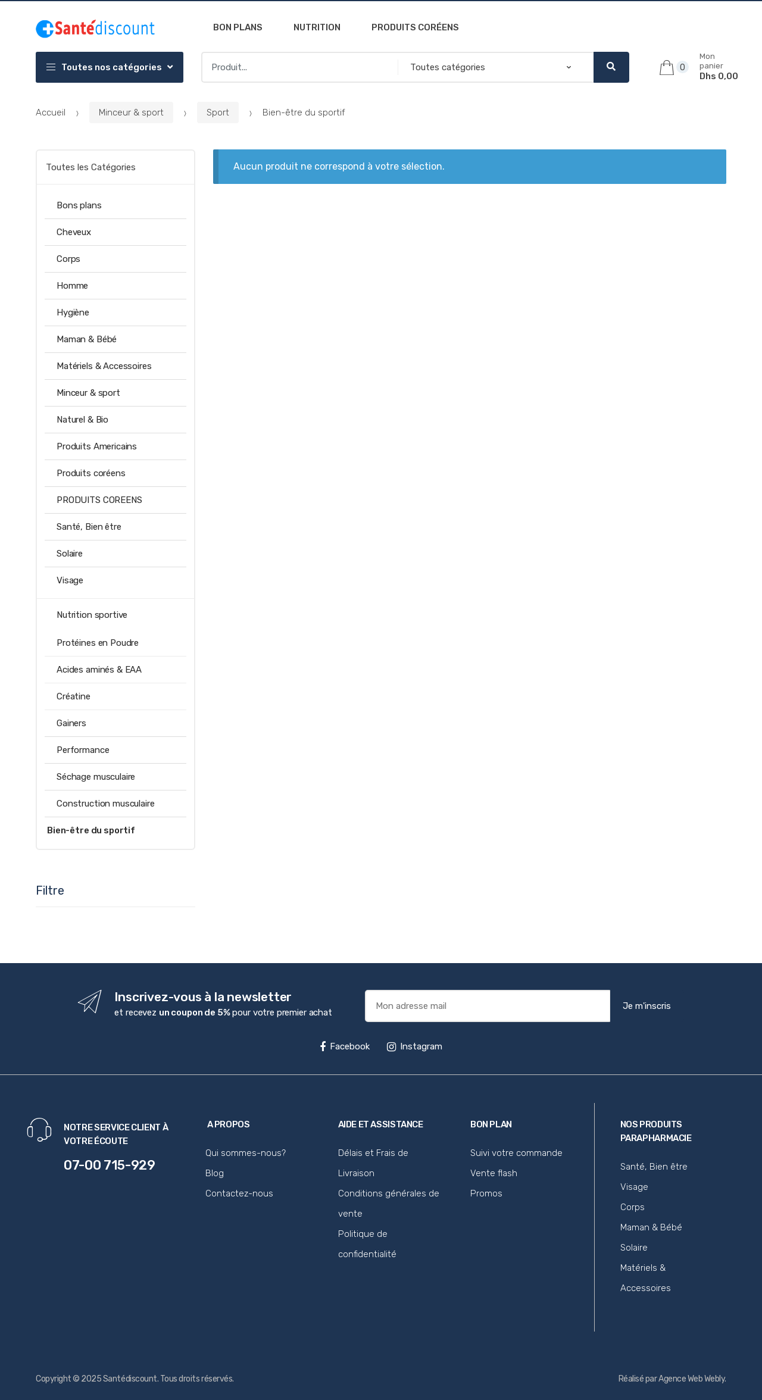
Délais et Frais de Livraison (373, 1163)
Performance (83, 750)
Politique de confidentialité (367, 1244)
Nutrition (317, 27)
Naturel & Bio (82, 419)
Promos (486, 1193)
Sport (218, 112)
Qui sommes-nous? (245, 1153)
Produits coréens (415, 27)
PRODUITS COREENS (99, 500)
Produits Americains (97, 446)
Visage (70, 580)
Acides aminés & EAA (99, 669)
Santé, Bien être (89, 526)
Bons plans (79, 205)
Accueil (50, 112)
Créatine (73, 696)
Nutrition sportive (92, 615)
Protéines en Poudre (98, 643)
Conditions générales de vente (388, 1203)
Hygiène (73, 312)
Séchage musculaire (96, 776)
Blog (214, 1173)
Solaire (70, 553)
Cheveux (74, 232)
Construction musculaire (106, 803)
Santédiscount (130, 1379)
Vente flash (493, 1173)
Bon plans (238, 27)
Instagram (414, 1046)
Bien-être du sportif (91, 830)
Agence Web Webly (691, 1379)
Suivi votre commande (516, 1153)
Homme (72, 285)
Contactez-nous (239, 1193)
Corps (68, 259)
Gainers (71, 723)
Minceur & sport (131, 112)
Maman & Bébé (87, 339)
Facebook (345, 1046)
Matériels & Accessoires (104, 366)
